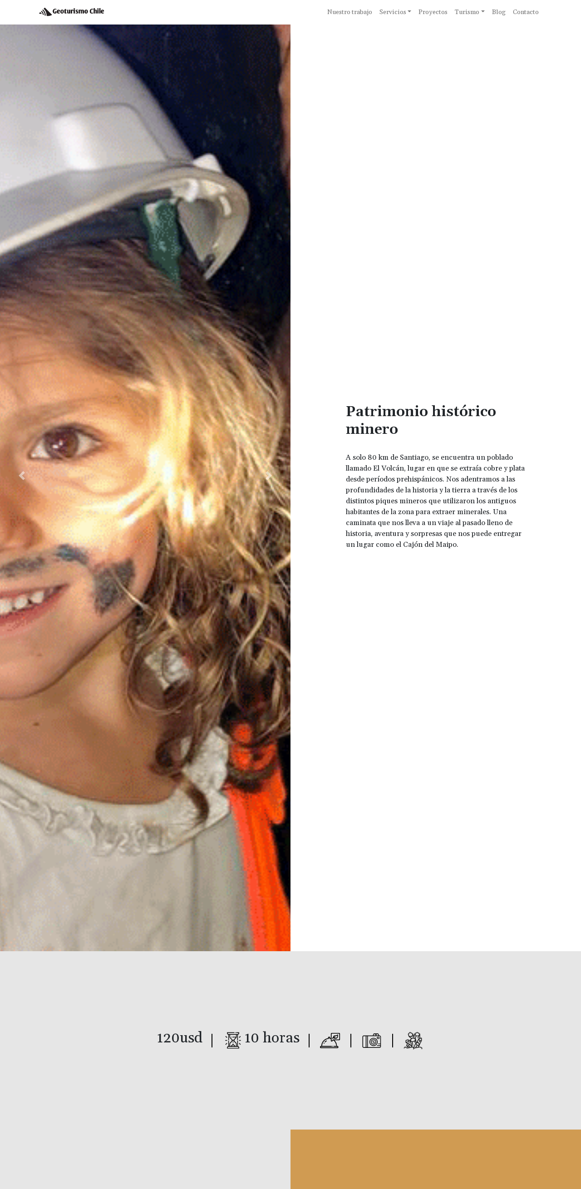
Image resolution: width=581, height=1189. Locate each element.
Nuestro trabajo (349, 12)
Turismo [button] (467, 12)
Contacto (526, 12)
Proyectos (433, 12)
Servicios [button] (392, 12)
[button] (22, 475)
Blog (499, 12)
